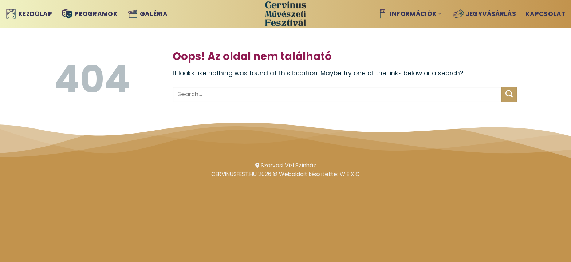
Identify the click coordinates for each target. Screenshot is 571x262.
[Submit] (509, 94)
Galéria (147, 13)
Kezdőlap (28, 13)
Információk (409, 13)
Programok (90, 13)
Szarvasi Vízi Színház (285, 165)
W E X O (350, 174)
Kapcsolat (545, 13)
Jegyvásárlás (484, 13)
